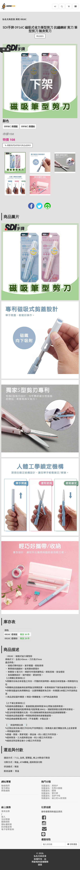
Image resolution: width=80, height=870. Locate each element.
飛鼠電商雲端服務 (40, 861)
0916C (23, 19)
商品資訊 (40, 36)
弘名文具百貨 (8, 19)
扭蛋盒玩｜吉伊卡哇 (50, 795)
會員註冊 (5, 811)
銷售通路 (5, 790)
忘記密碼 (5, 819)
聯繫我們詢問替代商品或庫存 (18, 145)
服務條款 (5, 821)
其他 (18, 19)
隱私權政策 (6, 824)
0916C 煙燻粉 (28, 126)
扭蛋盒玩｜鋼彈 (48, 790)
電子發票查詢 (7, 829)
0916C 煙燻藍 (11, 126)
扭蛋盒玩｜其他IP (49, 785)
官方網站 (5, 788)
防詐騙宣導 (6, 827)
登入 (3, 817)
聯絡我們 (5, 785)
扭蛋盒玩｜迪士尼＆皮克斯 (53, 798)
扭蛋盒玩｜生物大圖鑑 (51, 788)
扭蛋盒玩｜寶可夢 (49, 793)
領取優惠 (72, 844)
